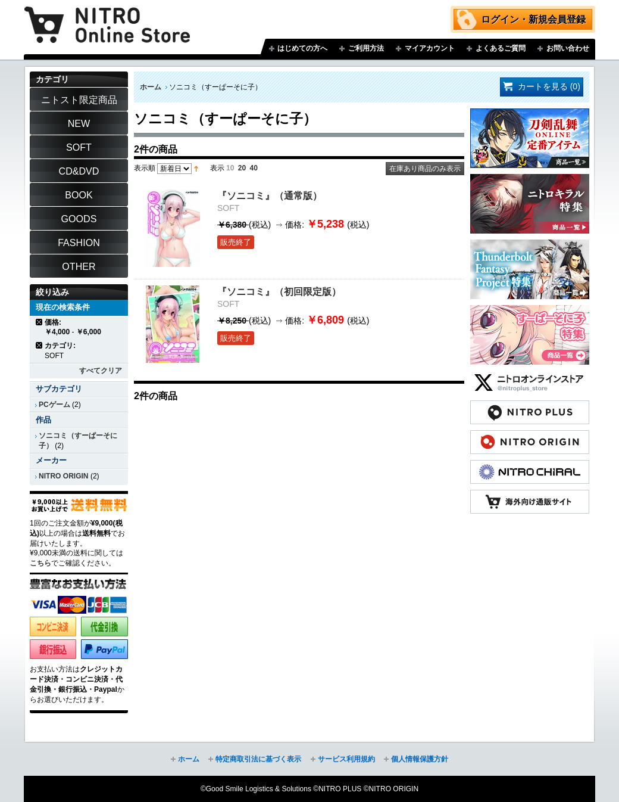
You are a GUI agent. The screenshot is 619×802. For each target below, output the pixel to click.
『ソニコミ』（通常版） (269, 195)
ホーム (150, 87)
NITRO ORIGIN (64, 476)
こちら (40, 563)
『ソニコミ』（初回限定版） (279, 291)
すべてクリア (100, 370)
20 (242, 168)
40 (254, 168)
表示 (217, 168)
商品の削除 (39, 322)
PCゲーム (54, 404)
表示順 (144, 168)
